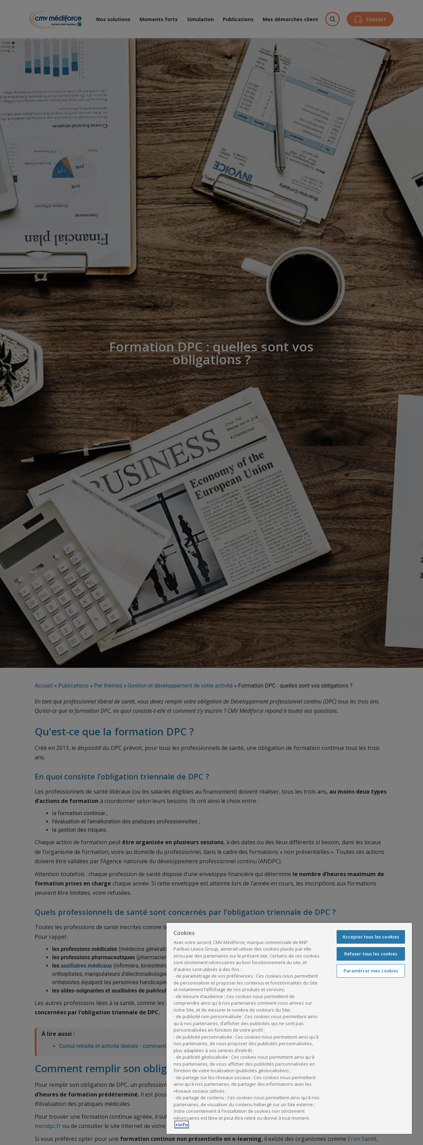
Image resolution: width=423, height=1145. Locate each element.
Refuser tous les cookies (371, 954)
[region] (289, 1028)
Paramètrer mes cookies (371, 971)
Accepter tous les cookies (370, 937)
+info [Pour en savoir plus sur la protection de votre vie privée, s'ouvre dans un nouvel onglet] (181, 1124)
